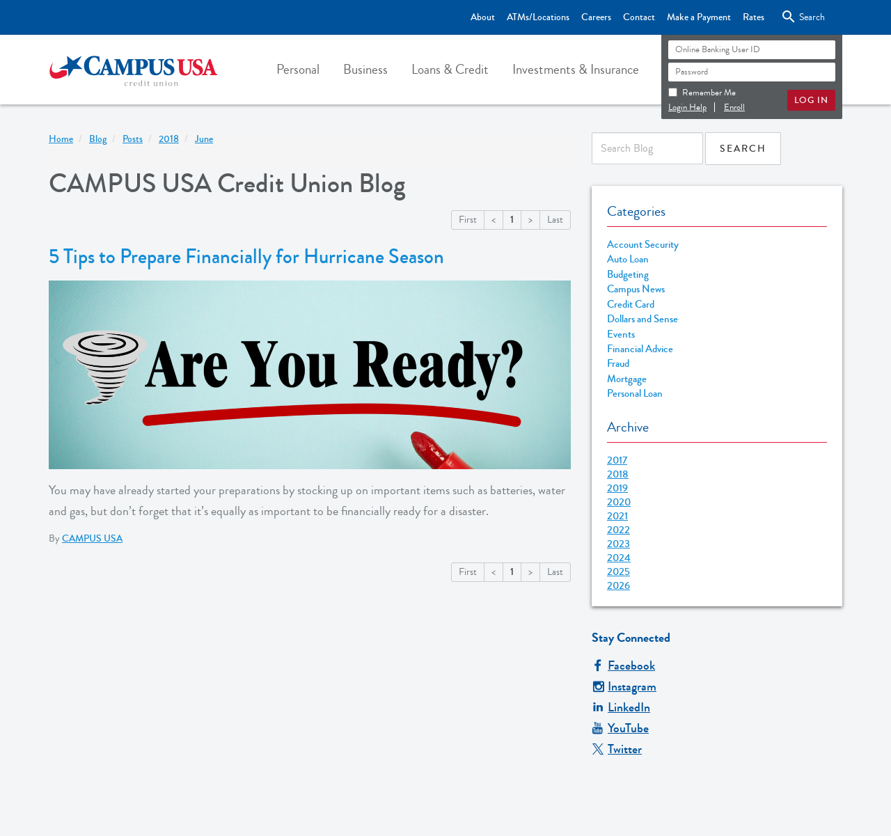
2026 (618, 585)
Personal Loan (635, 393)
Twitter (617, 749)
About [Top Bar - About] (483, 17)
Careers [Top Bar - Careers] (596, 17)
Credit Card (630, 304)
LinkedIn (621, 707)
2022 (618, 530)
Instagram (624, 686)
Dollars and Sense (642, 319)
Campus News (636, 289)
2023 (618, 544)
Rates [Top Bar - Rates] (753, 17)
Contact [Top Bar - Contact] (639, 17)
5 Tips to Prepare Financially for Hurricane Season (246, 256)
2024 (619, 558)
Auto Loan (628, 259)
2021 (617, 516)
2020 (619, 502)
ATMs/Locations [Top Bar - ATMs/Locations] (538, 17)
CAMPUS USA (92, 539)
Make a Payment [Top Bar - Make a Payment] (699, 17)
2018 (618, 474)
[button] (298, 69)
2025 (618, 571)
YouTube (620, 728)
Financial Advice (640, 349)
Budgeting (628, 274)
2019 (617, 488)
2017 (617, 460)
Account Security (643, 244)
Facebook (623, 665)
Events (621, 334)
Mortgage (627, 379)
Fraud (618, 363)
